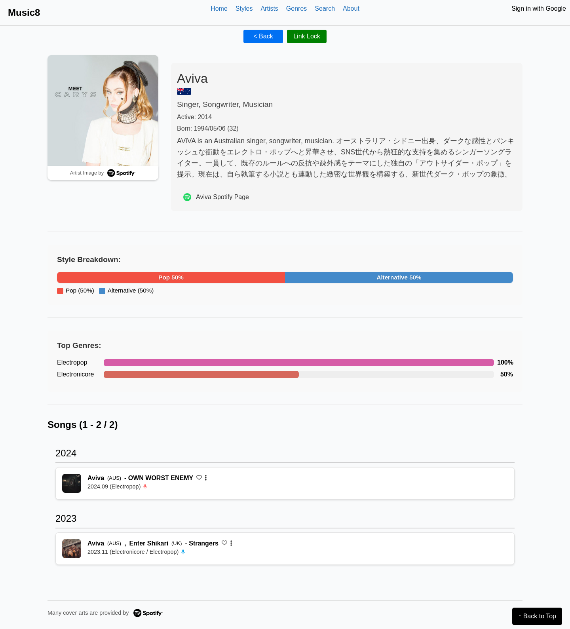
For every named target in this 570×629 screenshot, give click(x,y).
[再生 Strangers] (71, 548)
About (351, 8)
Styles (244, 8)
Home (219, 8)
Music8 (24, 12)
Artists (269, 8)
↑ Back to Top (537, 616)
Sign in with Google (538, 8)
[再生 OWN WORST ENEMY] (71, 483)
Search (325, 8)
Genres (296, 8)
